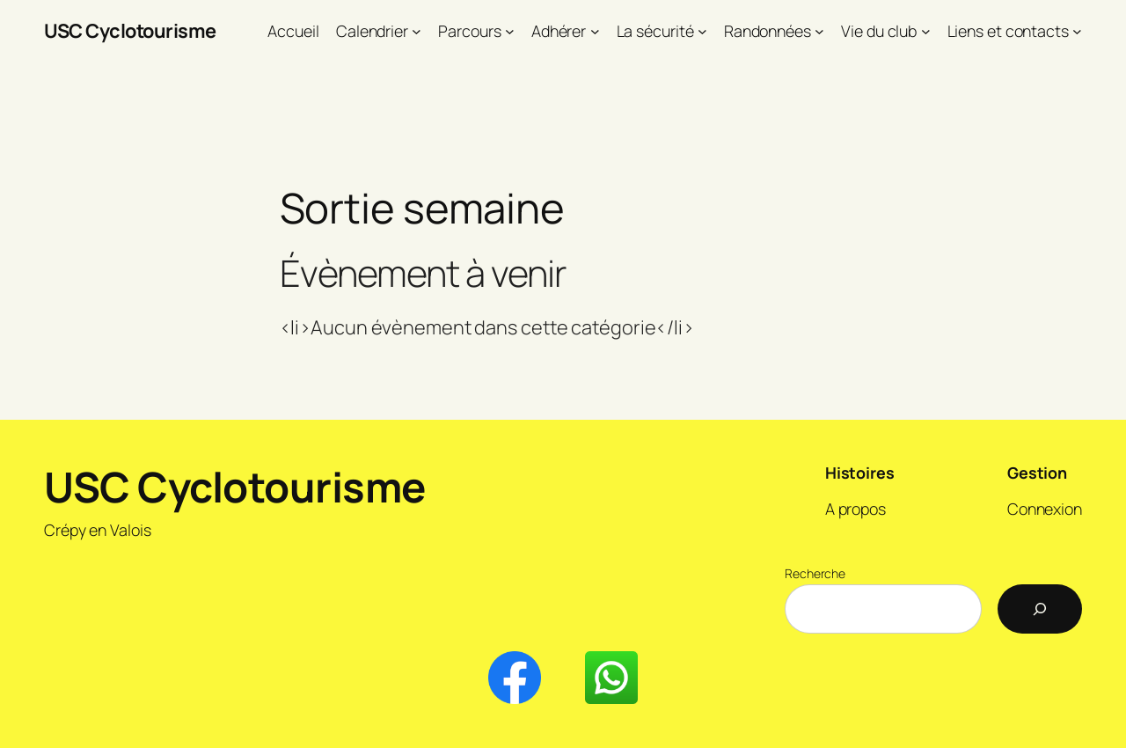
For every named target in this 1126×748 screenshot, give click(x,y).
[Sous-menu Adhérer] (595, 31)
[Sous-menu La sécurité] (702, 31)
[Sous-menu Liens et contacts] (1077, 31)
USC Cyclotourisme (130, 31)
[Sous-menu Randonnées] (819, 31)
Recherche (815, 573)
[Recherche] (1040, 609)
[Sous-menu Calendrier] (416, 31)
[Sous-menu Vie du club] (926, 31)
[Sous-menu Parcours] (510, 31)
